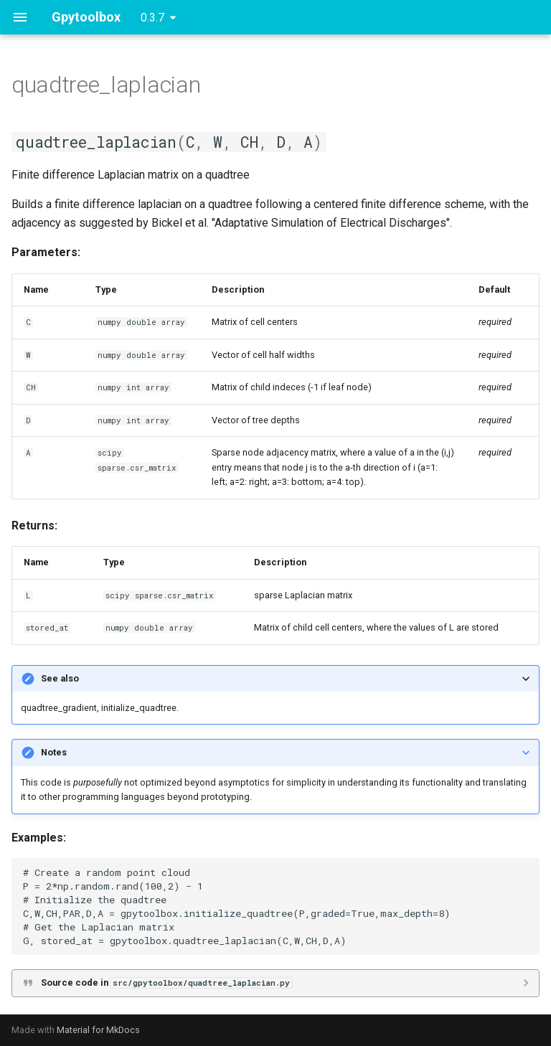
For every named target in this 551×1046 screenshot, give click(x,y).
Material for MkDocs (98, 1029)
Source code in (166, 982)
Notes (54, 752)
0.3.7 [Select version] (152, 17)
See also (60, 678)
